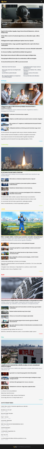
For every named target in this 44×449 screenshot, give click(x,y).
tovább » (41, 141)
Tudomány (4, 144)
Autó (2, 274)
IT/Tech (3, 81)
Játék (3, 209)
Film (2, 337)
